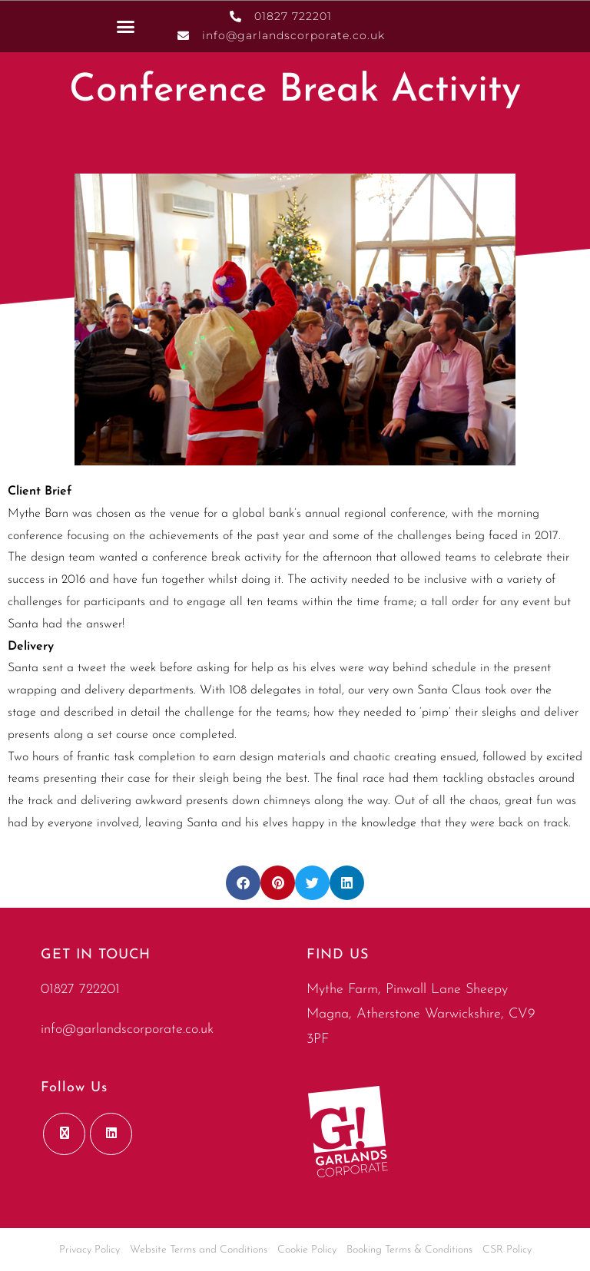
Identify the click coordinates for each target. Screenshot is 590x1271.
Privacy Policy (89, 1250)
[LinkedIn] (111, 1134)
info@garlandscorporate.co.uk (127, 1029)
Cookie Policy (306, 1250)
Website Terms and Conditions (198, 1250)
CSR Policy (507, 1250)
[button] (126, 26)
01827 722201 (80, 989)
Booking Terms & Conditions (409, 1250)
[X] (64, 1134)
